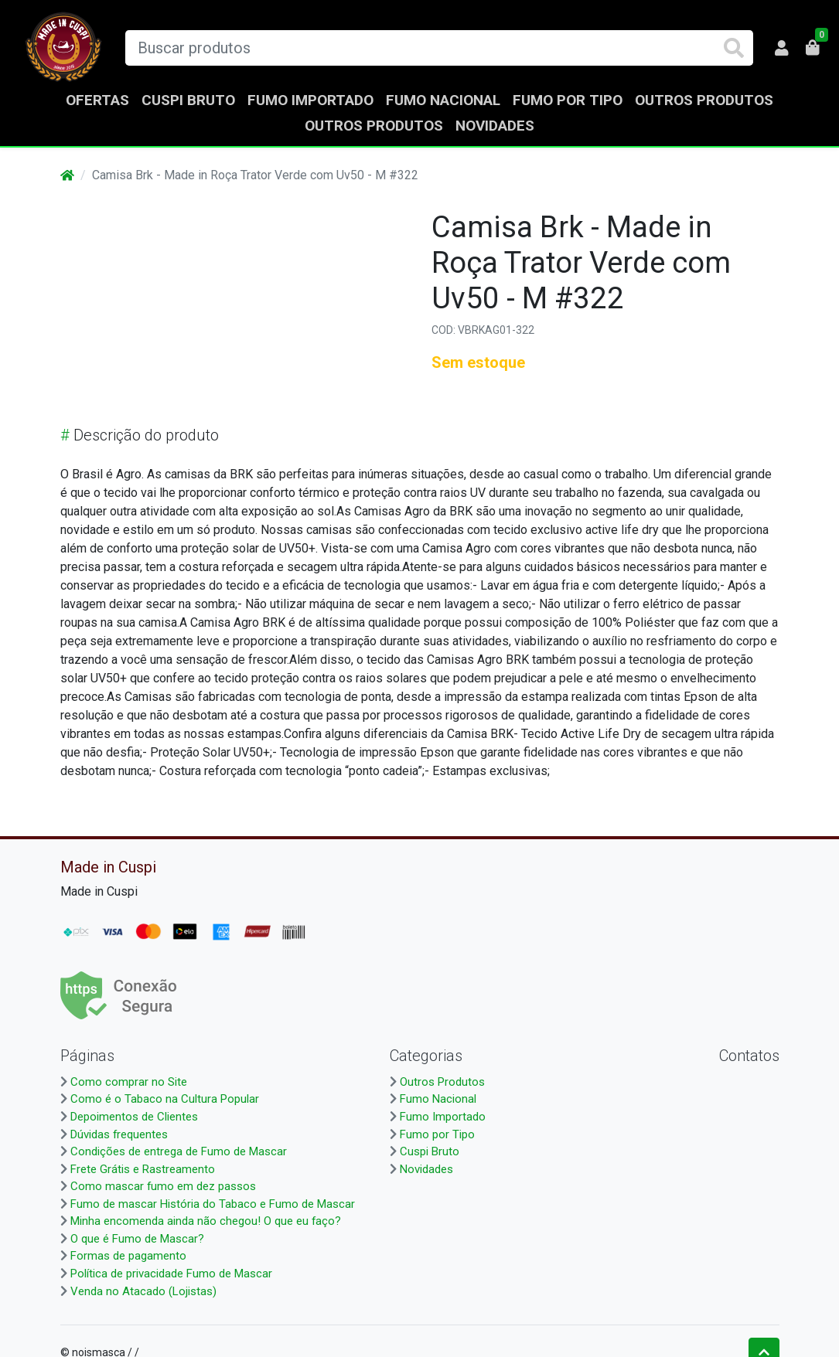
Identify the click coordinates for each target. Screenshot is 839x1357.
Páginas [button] (87, 1055)
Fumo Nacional (443, 100)
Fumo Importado (310, 100)
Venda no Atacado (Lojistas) (143, 1291)
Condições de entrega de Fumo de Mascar (178, 1151)
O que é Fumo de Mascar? (137, 1239)
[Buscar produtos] (439, 48)
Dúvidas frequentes (119, 1134)
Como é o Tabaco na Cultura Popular (164, 1099)
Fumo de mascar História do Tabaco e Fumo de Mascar (212, 1204)
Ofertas (97, 100)
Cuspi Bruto (188, 100)
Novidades (494, 125)
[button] (782, 47)
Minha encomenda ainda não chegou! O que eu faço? (205, 1221)
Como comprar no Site (128, 1082)
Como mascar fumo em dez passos (163, 1186)
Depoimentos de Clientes (134, 1117)
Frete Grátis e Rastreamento (142, 1169)
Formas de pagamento (128, 1256)
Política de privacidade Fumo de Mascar (171, 1273)
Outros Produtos (704, 100)
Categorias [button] (426, 1055)
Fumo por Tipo (567, 100)
